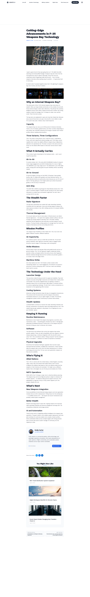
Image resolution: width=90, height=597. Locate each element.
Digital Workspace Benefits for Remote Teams (43, 500)
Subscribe (75, 2)
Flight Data (55, 2)
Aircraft (24, 2)
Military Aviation (45, 2)
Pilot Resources (64, 2)
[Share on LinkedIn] (42, 455)
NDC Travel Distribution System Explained (42, 480)
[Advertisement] (45, 15)
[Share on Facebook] (39, 455)
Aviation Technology (33, 2)
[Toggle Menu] (82, 2)
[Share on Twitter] (37, 455)
